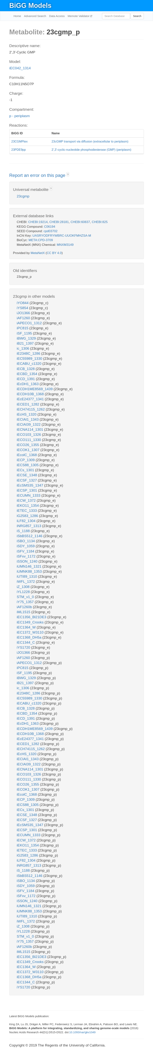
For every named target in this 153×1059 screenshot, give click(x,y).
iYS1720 (24, 647)
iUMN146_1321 (29, 566)
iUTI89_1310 (27, 576)
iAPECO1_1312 (30, 323)
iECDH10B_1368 (31, 394)
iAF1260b (25, 607)
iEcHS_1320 (27, 414)
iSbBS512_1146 (30, 536)
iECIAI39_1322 (29, 424)
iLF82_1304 (27, 521)
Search (137, 16)
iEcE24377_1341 (31, 399)
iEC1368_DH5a (29, 637)
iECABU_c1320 (29, 364)
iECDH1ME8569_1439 (35, 389)
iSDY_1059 (26, 546)
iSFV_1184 (26, 551)
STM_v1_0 (26, 597)
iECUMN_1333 (29, 495)
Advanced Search (35, 16)
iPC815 (23, 328)
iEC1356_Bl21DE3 (32, 617)
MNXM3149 (65, 245)
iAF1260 (24, 318)
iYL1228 (24, 592)
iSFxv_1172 (27, 556)
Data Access (57, 16)
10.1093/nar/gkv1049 (82, 1032)
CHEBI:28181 (59, 222)
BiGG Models (30, 5)
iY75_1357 (26, 602)
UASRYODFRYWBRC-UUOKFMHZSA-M (62, 235)
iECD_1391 (26, 379)
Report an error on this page (38, 175)
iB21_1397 (26, 343)
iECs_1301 (26, 470)
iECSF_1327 (27, 480)
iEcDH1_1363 (28, 384)
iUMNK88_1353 (30, 571)
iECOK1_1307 (29, 450)
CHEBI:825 (100, 222)
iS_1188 (24, 531)
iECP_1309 (26, 460)
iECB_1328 (26, 369)
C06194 (49, 226)
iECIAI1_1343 (28, 419)
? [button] (68, 174)
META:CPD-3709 (41, 240)
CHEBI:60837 (80, 222)
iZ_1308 (24, 587)
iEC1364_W (27, 627)
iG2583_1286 (28, 516)
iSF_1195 (25, 333)
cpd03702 (51, 231)
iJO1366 (24, 313)
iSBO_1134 (26, 541)
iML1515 (24, 612)
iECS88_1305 (28, 465)
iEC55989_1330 (30, 358)
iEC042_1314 (20, 68)
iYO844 (23, 303)
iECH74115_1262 (31, 409)
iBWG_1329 (27, 338)
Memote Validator (79, 16)
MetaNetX (38, 253)
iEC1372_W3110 (31, 632)
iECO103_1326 (29, 434)
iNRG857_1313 (29, 526)
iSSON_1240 (27, 561)
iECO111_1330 (29, 440)
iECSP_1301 (27, 490)
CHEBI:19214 (38, 222)
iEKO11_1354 (28, 505)
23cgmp (23, 196)
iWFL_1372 (26, 581)
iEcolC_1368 (27, 455)
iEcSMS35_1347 (30, 485)
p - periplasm (19, 116)
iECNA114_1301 (30, 429)
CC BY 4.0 (54, 253)
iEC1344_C (26, 642)
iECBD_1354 (27, 374)
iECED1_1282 (28, 404)
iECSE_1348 (27, 475)
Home (17, 16)
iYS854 (23, 308)
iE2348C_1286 (29, 353)
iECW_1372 (27, 500)
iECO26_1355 (28, 445)
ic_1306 (23, 348)
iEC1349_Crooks (31, 622)
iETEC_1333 (27, 511)
